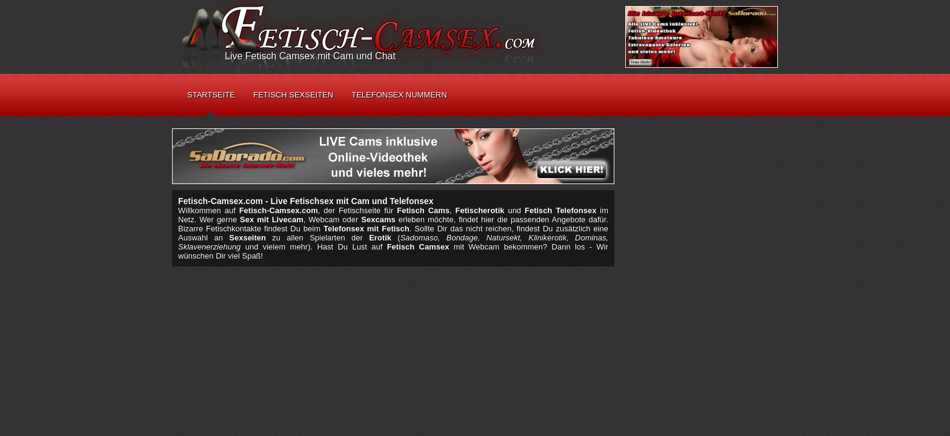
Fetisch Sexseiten (293, 94)
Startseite (211, 94)
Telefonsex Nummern (399, 94)
